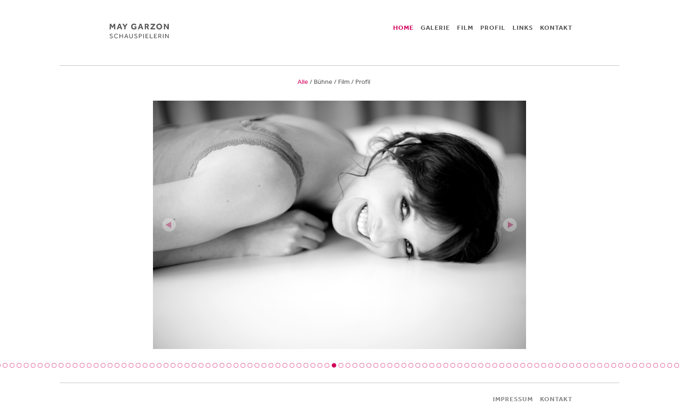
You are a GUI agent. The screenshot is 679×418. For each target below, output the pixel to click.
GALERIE (435, 27)
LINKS (523, 27)
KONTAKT (556, 27)
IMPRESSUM (513, 399)
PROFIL (493, 27)
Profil (362, 81)
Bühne (323, 81)
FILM (465, 27)
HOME (403, 27)
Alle (303, 81)
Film (344, 81)
